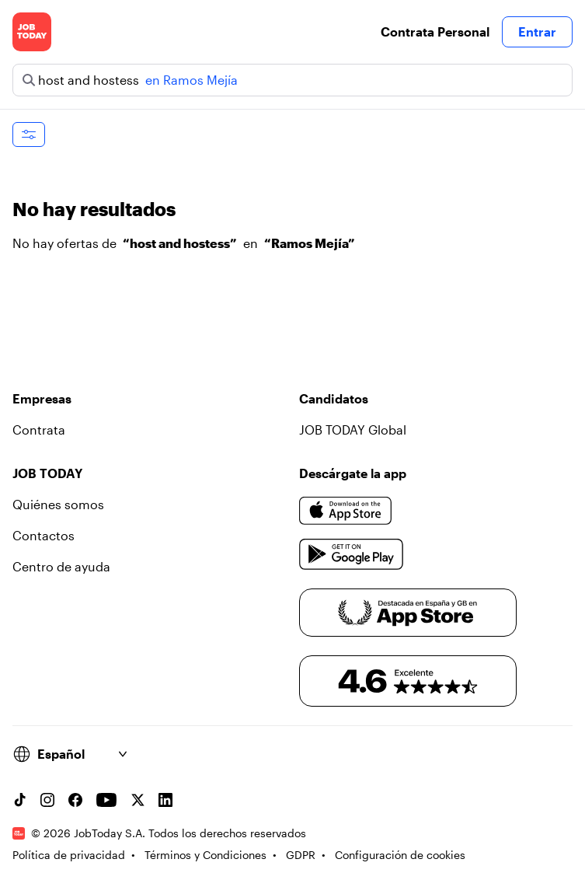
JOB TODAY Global (352, 429)
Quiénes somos (58, 504)
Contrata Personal (435, 31)
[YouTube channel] (106, 800)
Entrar (537, 31)
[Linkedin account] (165, 800)
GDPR (300, 854)
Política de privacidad (68, 854)
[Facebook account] (75, 800)
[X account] (138, 800)
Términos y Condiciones (205, 854)
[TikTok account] (19, 800)
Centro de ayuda (61, 566)
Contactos (43, 535)
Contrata (38, 429)
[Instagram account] (47, 800)
